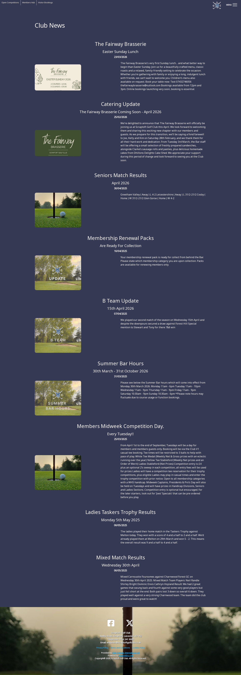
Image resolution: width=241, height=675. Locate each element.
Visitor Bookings (45, 2)
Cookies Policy (138, 647)
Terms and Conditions (120, 647)
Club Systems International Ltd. (126, 653)
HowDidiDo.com (126, 655)
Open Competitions (10, 2)
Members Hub (28, 2)
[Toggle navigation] (231, 4)
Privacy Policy (102, 647)
